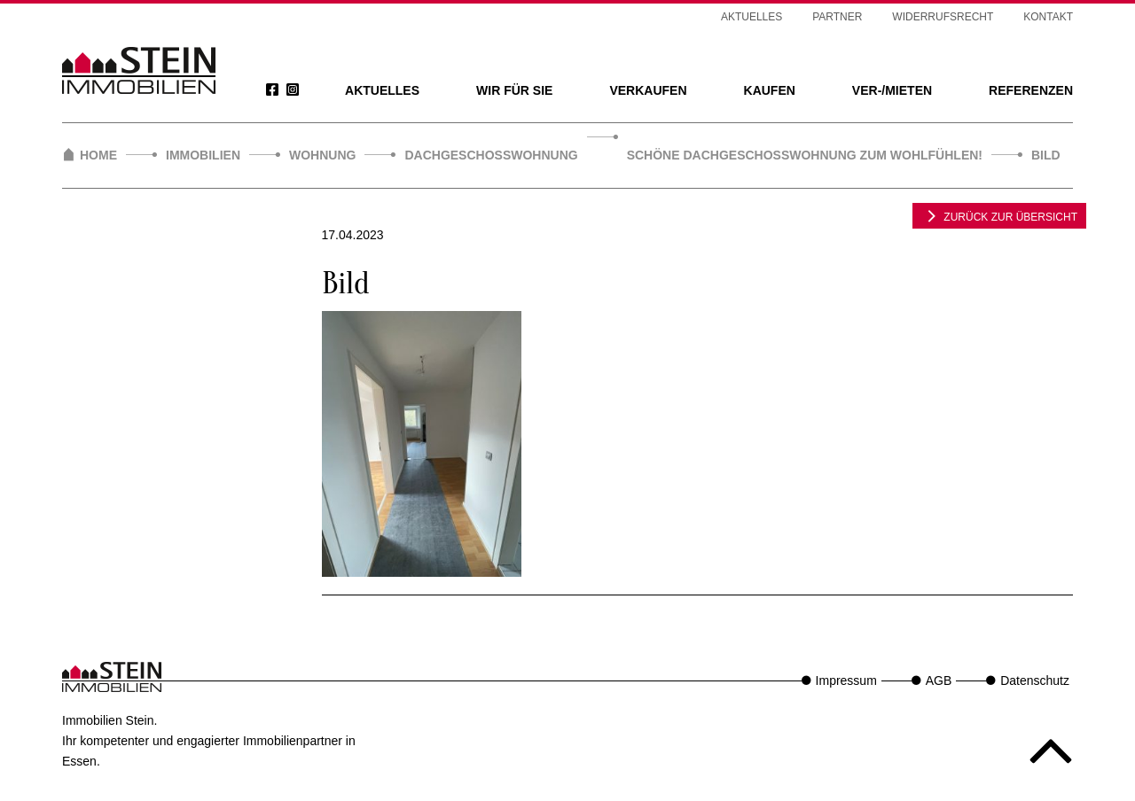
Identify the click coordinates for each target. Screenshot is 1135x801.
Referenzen (1031, 90)
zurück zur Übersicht (999, 215)
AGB (939, 680)
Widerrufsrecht (942, 17)
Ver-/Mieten (892, 90)
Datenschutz (1034, 680)
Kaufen (769, 90)
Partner (837, 17)
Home (98, 155)
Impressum (846, 680)
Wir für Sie (514, 90)
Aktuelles (382, 90)
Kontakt (1048, 17)
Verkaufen (647, 90)
